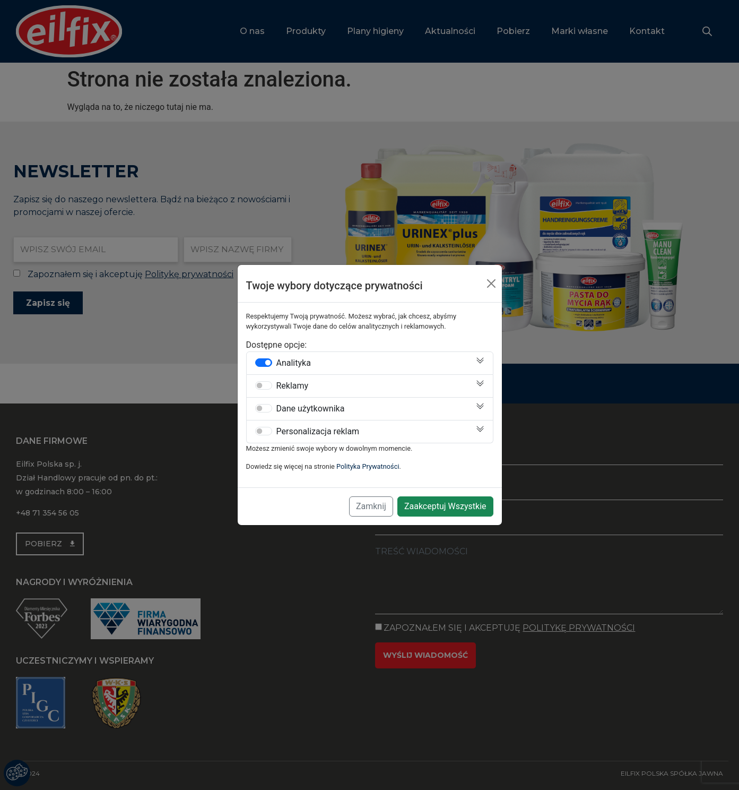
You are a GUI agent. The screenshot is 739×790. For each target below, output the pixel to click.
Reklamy (292, 386)
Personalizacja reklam (318, 431)
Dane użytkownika (310, 409)
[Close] (491, 283)
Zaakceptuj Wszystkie (445, 506)
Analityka (293, 363)
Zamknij (371, 506)
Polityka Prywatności (367, 466)
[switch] (263, 362)
